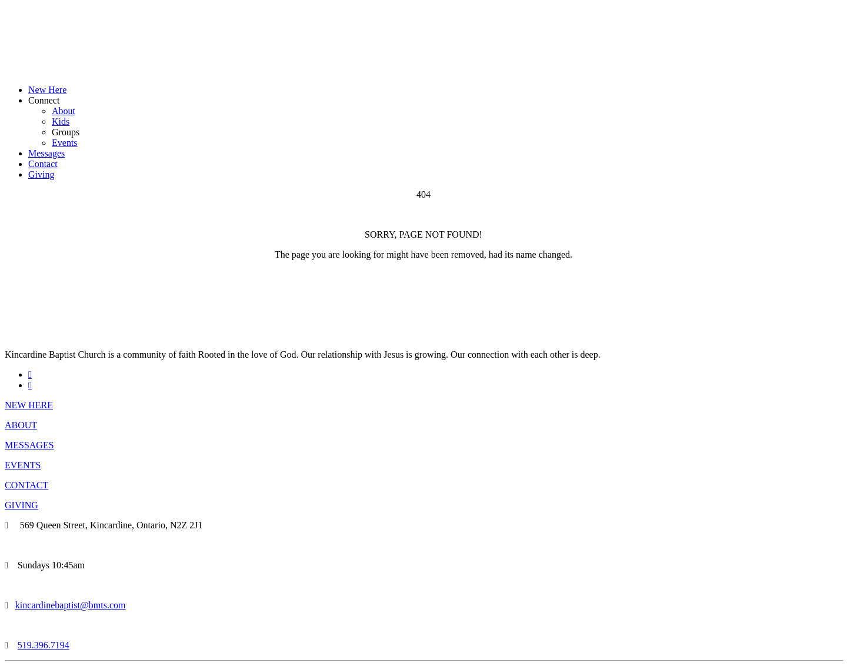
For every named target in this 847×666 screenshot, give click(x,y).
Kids (60, 121)
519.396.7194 (43, 645)
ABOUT (21, 425)
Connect (43, 100)
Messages (46, 153)
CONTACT (26, 485)
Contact (43, 164)
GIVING (21, 505)
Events (65, 143)
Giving (41, 174)
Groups (65, 132)
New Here (47, 90)
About (63, 111)
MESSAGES (29, 445)
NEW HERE (29, 405)
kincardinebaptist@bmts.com (70, 605)
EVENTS (23, 465)
